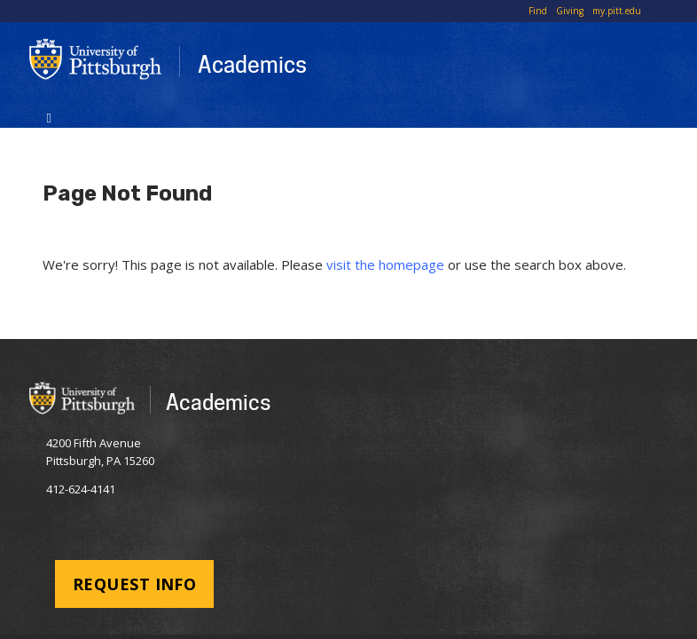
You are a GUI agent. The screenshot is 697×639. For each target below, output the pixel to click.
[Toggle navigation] (49, 116)
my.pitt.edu (616, 10)
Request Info (134, 584)
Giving (569, 10)
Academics (252, 63)
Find (538, 10)
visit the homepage (385, 264)
